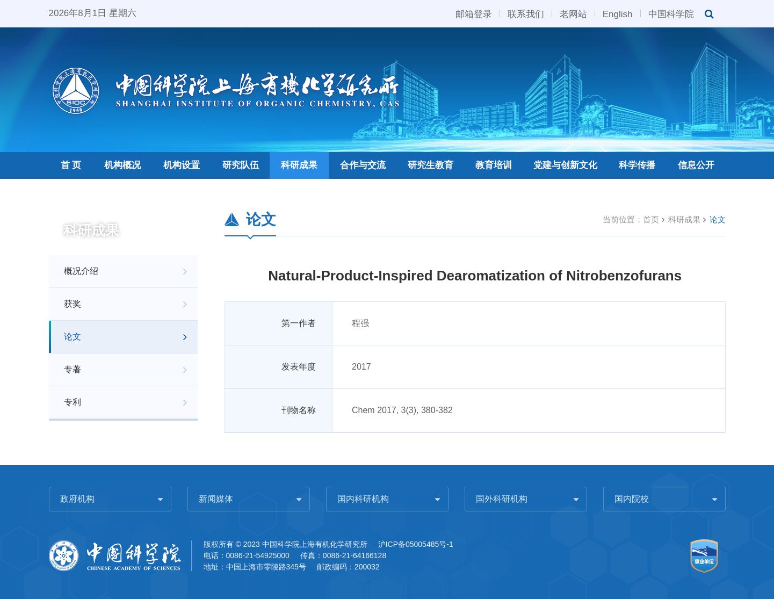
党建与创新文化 (565, 165)
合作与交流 (363, 165)
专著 (72, 369)
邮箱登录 (473, 13)
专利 (72, 402)
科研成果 (299, 165)
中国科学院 (671, 13)
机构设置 (181, 165)
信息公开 (696, 165)
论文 (72, 336)
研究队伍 (240, 165)
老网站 (573, 13)
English (618, 13)
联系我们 (526, 13)
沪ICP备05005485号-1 (415, 544)
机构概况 (122, 165)
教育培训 (493, 165)
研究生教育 (430, 165)
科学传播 (637, 165)
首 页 (71, 165)
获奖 (72, 303)
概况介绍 (81, 271)
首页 (651, 219)
